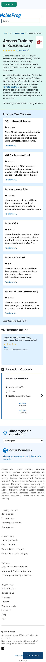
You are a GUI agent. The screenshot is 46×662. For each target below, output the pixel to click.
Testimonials (8, 606)
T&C (3, 619)
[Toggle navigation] (43, 16)
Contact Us (9, 4)
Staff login (23, 661)
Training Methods (11, 522)
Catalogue (7, 514)
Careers (6, 610)
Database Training (19, 33)
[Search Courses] (20, 21)
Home (6, 33)
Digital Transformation (14, 566)
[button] (41, 395)
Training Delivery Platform (16, 575)
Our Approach (9, 540)
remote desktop (11, 87)
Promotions (8, 518)
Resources (7, 527)
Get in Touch (33, 655)
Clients (5, 601)
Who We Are (8, 588)
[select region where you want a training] (23, 440)
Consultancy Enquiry (13, 549)
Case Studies (8, 544)
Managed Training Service (16, 571)
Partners (6, 597)
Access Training (35, 33)
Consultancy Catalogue (14, 553)
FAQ (3, 614)
